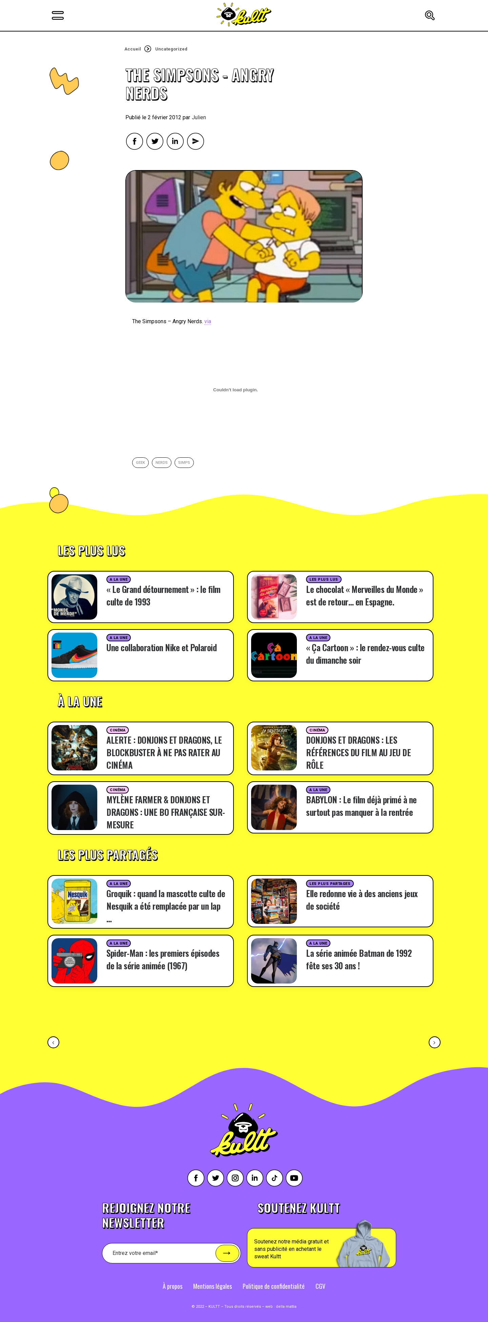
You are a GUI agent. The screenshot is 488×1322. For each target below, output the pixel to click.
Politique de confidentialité (274, 1286)
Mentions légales (212, 1286)
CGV (320, 1286)
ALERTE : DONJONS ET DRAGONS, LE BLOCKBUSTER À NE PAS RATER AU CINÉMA (164, 752)
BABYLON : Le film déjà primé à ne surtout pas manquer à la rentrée (361, 805)
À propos (172, 1286)
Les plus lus (323, 579)
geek (140, 462)
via (207, 321)
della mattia (286, 1306)
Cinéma (117, 730)
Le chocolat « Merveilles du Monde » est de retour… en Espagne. (364, 595)
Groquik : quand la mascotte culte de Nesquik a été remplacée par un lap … (165, 906)
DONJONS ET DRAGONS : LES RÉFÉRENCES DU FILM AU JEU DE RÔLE (358, 752)
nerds (162, 462)
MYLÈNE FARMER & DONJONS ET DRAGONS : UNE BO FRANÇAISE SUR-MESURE (165, 812)
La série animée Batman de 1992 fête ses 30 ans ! (358, 959)
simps (184, 462)
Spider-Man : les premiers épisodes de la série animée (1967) (162, 959)
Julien (199, 117)
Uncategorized (171, 48)
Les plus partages (329, 884)
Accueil (132, 48)
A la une (118, 579)
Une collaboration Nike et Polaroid (161, 647)
